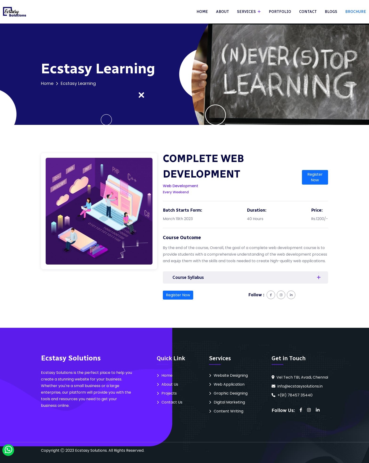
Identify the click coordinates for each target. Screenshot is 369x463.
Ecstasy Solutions (91, 450)
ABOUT (222, 11)
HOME (202, 11)
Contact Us (171, 402)
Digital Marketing (229, 402)
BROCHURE (355, 11)
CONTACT (308, 11)
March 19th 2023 (178, 219)
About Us (169, 384)
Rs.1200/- (319, 219)
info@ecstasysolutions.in (300, 386)
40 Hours (255, 219)
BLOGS (331, 11)
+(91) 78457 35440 (295, 395)
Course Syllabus (188, 277)
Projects (169, 393)
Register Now (315, 177)
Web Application (229, 384)
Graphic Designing (231, 393)
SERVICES (247, 11)
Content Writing (228, 411)
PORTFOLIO (280, 11)
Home (47, 83)
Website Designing (231, 375)
